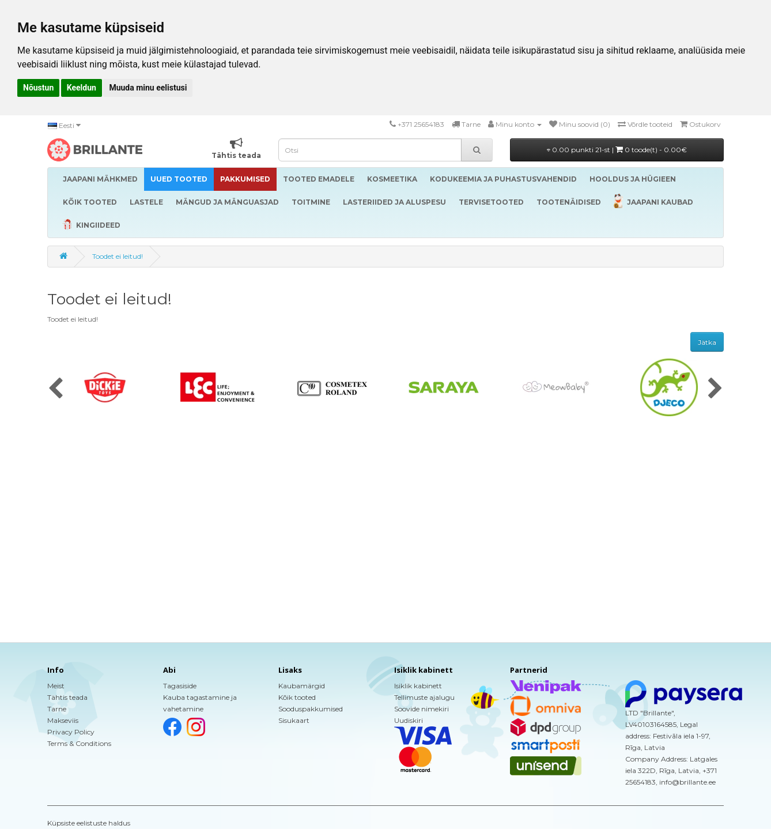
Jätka (707, 342)
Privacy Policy (71, 732)
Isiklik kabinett (418, 685)
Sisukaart (293, 720)
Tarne (56, 708)
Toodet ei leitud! (117, 256)
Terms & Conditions (79, 743)
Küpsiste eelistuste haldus (88, 823)
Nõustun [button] (38, 87)
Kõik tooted (297, 697)
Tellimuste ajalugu (424, 697)
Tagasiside (179, 685)
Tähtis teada (67, 697)
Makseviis (62, 720)
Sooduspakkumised (310, 708)
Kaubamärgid (301, 685)
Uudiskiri (408, 720)
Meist (56, 685)
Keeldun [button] (81, 87)
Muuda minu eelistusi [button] (148, 87)
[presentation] (55, 389)
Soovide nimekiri (421, 708)
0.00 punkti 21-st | (617, 149)
